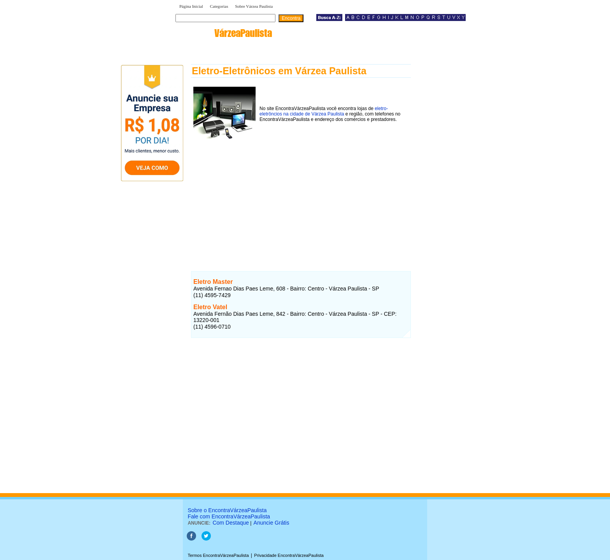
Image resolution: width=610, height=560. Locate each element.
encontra (225, 33)
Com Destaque (230, 523)
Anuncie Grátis (271, 523)
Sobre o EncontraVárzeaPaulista (227, 510)
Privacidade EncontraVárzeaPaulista (289, 555)
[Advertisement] (301, 198)
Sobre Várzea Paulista (254, 6)
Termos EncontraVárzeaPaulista (218, 555)
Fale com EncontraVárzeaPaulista (229, 516)
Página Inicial (191, 6)
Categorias (219, 6)
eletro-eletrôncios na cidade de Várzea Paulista (323, 111)
